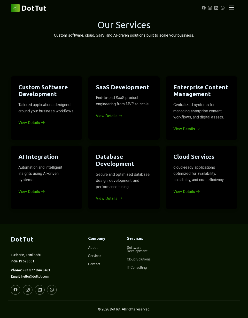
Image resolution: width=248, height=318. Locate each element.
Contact (94, 264)
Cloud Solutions (139, 259)
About (93, 247)
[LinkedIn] (215, 8)
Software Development (137, 249)
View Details (31, 122)
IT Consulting (137, 267)
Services (94, 256)
